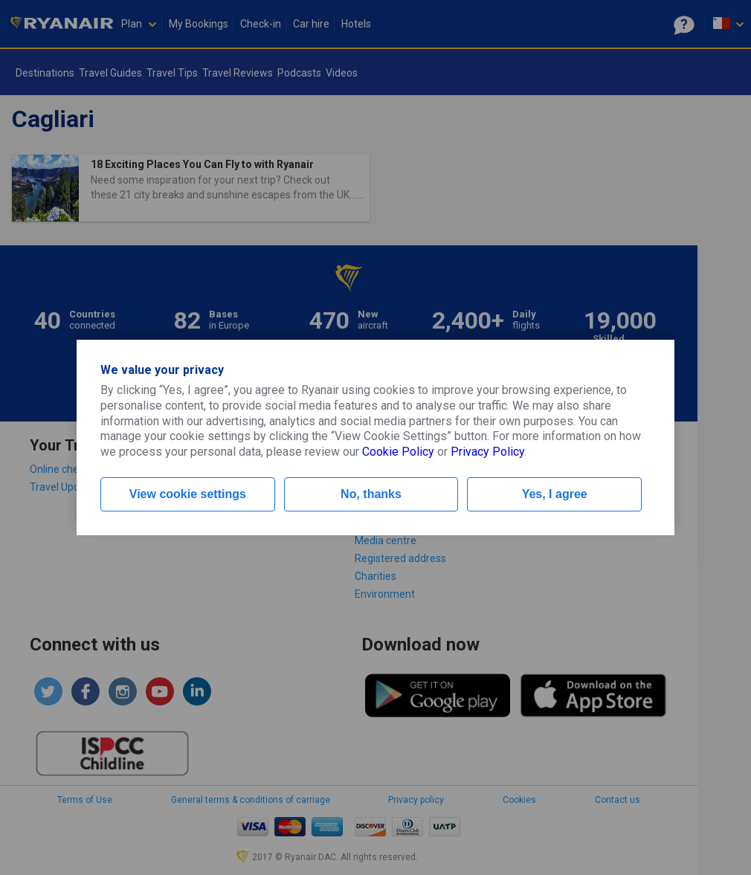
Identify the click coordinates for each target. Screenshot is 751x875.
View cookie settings (187, 494)
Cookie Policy (398, 452)
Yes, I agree (554, 494)
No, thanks (371, 494)
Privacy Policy (487, 452)
